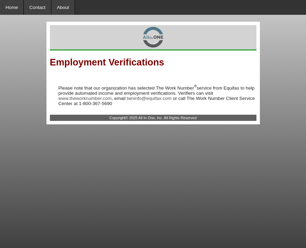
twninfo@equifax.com (149, 98)
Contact (37, 7)
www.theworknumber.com (85, 98)
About (63, 7)
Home (12, 7)
